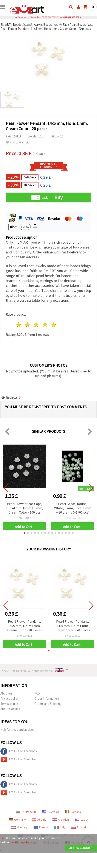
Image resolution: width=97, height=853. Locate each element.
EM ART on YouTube (18, 759)
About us (6, 693)
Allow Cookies (80, 848)
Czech (81, 819)
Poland (78, 827)
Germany (17, 819)
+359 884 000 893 (70, 17)
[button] (24, 533)
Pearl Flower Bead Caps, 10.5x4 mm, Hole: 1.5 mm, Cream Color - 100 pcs (24, 508)
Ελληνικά (50, 812)
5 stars (53, 324)
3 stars (36, 324)
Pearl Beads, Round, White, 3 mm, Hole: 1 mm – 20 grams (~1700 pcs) (72, 508)
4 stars (45, 324)
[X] (2, 838)
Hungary (19, 827)
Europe (41, 827)
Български (26, 812)
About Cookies (10, 709)
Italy (59, 827)
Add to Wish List (18, 142)
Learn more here (21, 842)
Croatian (60, 819)
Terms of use (9, 704)
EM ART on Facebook (18, 751)
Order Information (46, 698)
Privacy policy (9, 698)
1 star (18, 324)
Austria (39, 819)
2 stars (27, 324)
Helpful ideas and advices (17, 730)
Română (73, 812)
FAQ (37, 693)
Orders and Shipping (48, 704)
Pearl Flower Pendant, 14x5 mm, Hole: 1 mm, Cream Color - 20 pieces (24, 625)
